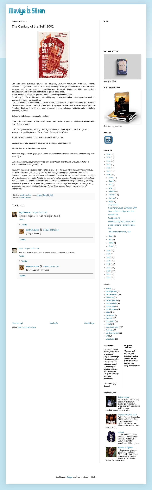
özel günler (110, 321)
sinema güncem (25, 197)
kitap (108, 312)
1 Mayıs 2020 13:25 (39, 212)
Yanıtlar (24, 225)
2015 (109, 264)
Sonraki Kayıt (17, 323)
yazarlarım (110, 339)
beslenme (110, 297)
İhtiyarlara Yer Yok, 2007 (127, 415)
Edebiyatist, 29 (114, 218)
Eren (21, 249)
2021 (109, 171)
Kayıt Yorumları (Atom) (27, 327)
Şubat (111, 243)
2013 (109, 271)
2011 (109, 278)
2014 (109, 268)
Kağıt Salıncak (25, 212)
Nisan (111, 236)
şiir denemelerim (112, 333)
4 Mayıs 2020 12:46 (31, 249)
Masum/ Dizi (113, 215)
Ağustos (112, 191)
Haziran (112, 198)
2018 (109, 254)
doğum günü (111, 306)
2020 (109, 175)
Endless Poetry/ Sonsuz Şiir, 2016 (121, 222)
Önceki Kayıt (89, 323)
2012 (109, 274)
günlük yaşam (111, 309)
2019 (109, 251)
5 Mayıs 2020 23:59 (50, 230)
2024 (109, 161)
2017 (109, 257)
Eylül (111, 188)
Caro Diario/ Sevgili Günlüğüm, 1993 (122, 208)
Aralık (111, 178)
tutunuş (121, 432)
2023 (109, 165)
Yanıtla (21, 220)
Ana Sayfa (54, 323)
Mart (111, 240)
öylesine (109, 318)
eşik (109, 228)
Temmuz (112, 195)
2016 (109, 261)
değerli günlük (111, 300)
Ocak (111, 246)
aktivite (108, 288)
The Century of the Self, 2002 (119, 232)
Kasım (111, 181)
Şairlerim (109, 330)
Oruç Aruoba (113, 205)
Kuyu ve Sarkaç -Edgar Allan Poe (121, 211)
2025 (109, 158)
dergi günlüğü (111, 303)
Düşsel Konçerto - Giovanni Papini (121, 225)
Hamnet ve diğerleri (125, 448)
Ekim (111, 184)
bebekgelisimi (111, 292)
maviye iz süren (32, 230)
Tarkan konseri (123, 397)
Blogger (69, 477)
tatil (107, 336)
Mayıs (111, 202)
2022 (109, 168)
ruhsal (108, 324)
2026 (109, 154)
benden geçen (111, 294)
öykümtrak (110, 315)
